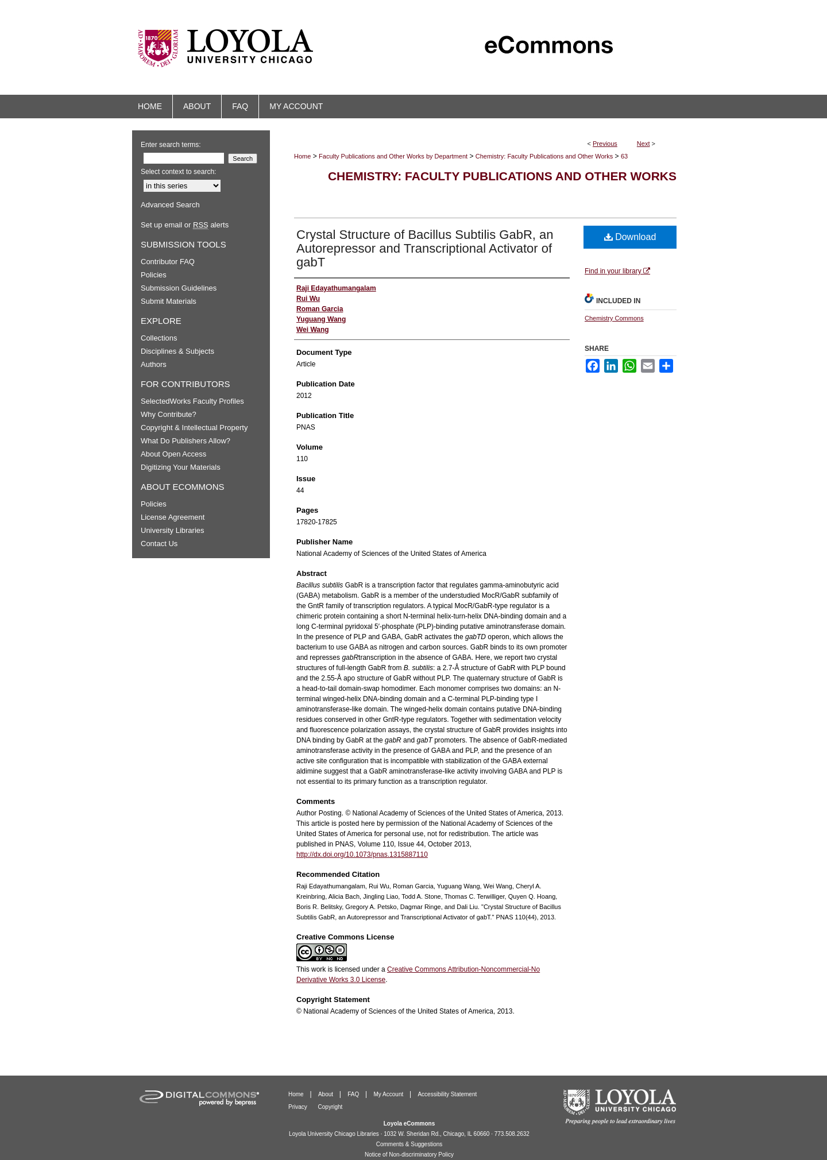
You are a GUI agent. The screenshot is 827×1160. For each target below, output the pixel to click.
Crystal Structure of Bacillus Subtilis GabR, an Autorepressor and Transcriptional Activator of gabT (425, 248)
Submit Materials (168, 301)
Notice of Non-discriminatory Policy (409, 1154)
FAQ (354, 1094)
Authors (154, 364)
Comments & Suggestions (409, 1144)
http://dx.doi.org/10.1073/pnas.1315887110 (362, 854)
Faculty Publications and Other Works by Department (393, 156)
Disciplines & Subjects (177, 351)
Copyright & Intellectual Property (194, 427)
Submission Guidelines (179, 288)
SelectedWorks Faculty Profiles (192, 401)
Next (643, 143)
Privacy (298, 1107)
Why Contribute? (168, 414)
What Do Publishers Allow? (185, 440)
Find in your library (617, 271)
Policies (154, 274)
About (326, 1094)
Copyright (330, 1107)
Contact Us (159, 543)
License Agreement (172, 517)
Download (630, 237)
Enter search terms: (171, 145)
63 (624, 156)
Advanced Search (170, 204)
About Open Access (173, 454)
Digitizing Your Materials (181, 467)
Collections (159, 338)
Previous (605, 143)
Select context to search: (178, 172)
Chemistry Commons (614, 318)
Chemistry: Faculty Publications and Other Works (544, 156)
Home (302, 156)
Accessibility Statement (447, 1094)
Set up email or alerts (185, 225)
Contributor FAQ (168, 261)
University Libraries (172, 530)
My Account (389, 1094)
